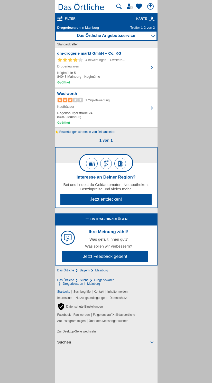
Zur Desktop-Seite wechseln (76, 331)
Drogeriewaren (104, 280)
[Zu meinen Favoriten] (139, 6)
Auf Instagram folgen (71, 321)
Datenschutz (118, 298)
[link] (152, 19)
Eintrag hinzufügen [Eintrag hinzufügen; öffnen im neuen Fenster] (106, 219)
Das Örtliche (65, 270)
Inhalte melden (117, 291)
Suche (84, 280)
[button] (80, 306)
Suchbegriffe (81, 291)
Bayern (85, 270)
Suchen (64, 342)
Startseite (63, 291)
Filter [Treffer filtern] (70, 19)
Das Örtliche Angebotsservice (106, 35)
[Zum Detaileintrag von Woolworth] (106, 108)
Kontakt (99, 291)
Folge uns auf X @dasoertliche (114, 315)
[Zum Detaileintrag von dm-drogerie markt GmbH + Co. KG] (106, 67)
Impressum (64, 298)
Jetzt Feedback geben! (105, 256)
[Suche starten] (119, 6)
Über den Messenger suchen (108, 321)
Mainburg (101, 270)
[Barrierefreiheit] (151, 6)
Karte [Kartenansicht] (145, 19)
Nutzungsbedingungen (91, 298)
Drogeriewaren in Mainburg (81, 284)
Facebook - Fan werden (73, 315)
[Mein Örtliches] (130, 6)
